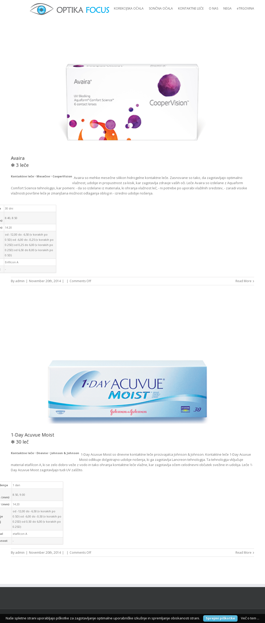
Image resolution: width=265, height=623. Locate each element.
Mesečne (43, 176)
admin (20, 281)
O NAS (213, 8)
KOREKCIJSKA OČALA (129, 8)
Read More (243, 281)
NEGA (227, 8)
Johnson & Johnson (64, 453)
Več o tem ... (250, 618)
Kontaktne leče (22, 176)
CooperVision (62, 176)
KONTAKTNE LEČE (191, 8)
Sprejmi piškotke (220, 618)
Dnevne (42, 453)
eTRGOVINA (245, 8)
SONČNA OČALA (161, 8)
